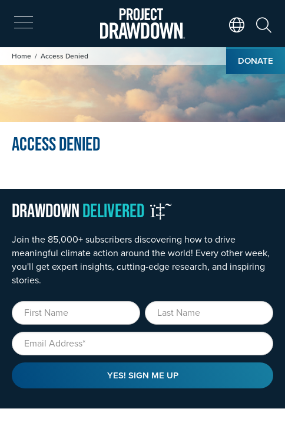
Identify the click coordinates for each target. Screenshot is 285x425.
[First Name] (76, 313)
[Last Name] (209, 313)
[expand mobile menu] (23, 22)
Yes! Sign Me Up (142, 375)
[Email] (142, 343)
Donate (255, 60)
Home (21, 56)
